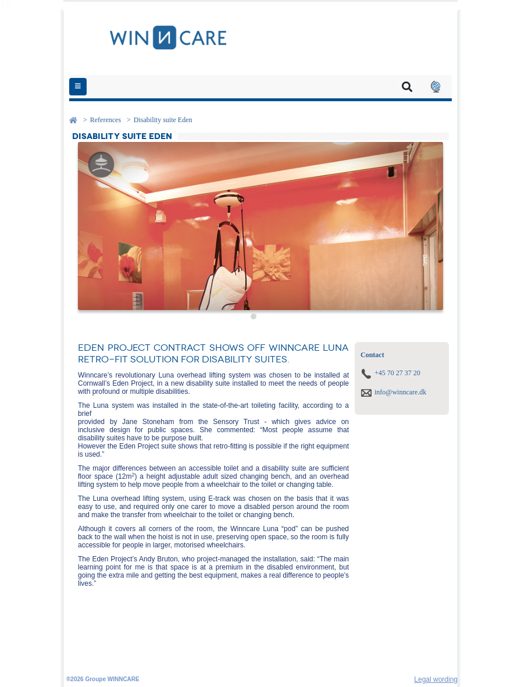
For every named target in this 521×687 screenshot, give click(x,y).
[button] (435, 86)
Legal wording (436, 679)
